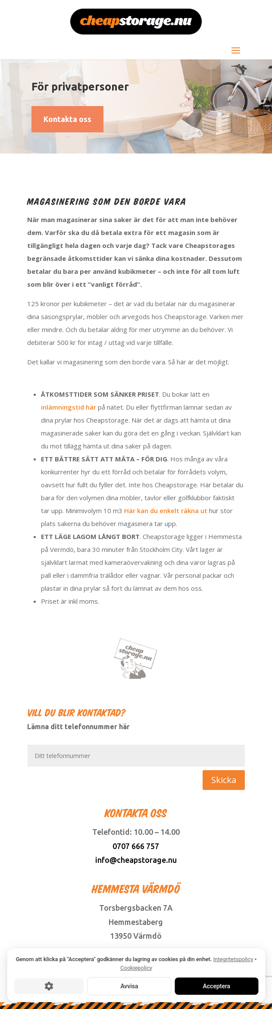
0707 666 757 (136, 846)
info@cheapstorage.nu (136, 859)
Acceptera (216, 986)
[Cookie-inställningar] (49, 986)
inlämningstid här (68, 407)
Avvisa (129, 986)
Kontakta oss (67, 119)
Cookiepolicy (136, 968)
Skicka (223, 780)
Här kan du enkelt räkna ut (165, 510)
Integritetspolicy (233, 959)
